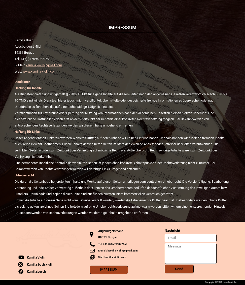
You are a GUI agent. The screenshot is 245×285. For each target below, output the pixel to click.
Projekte (144, 9)
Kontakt (195, 9)
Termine (101, 9)
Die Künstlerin (75, 9)
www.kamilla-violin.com (39, 71)
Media (123, 8)
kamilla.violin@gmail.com (44, 65)
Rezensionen (169, 9)
